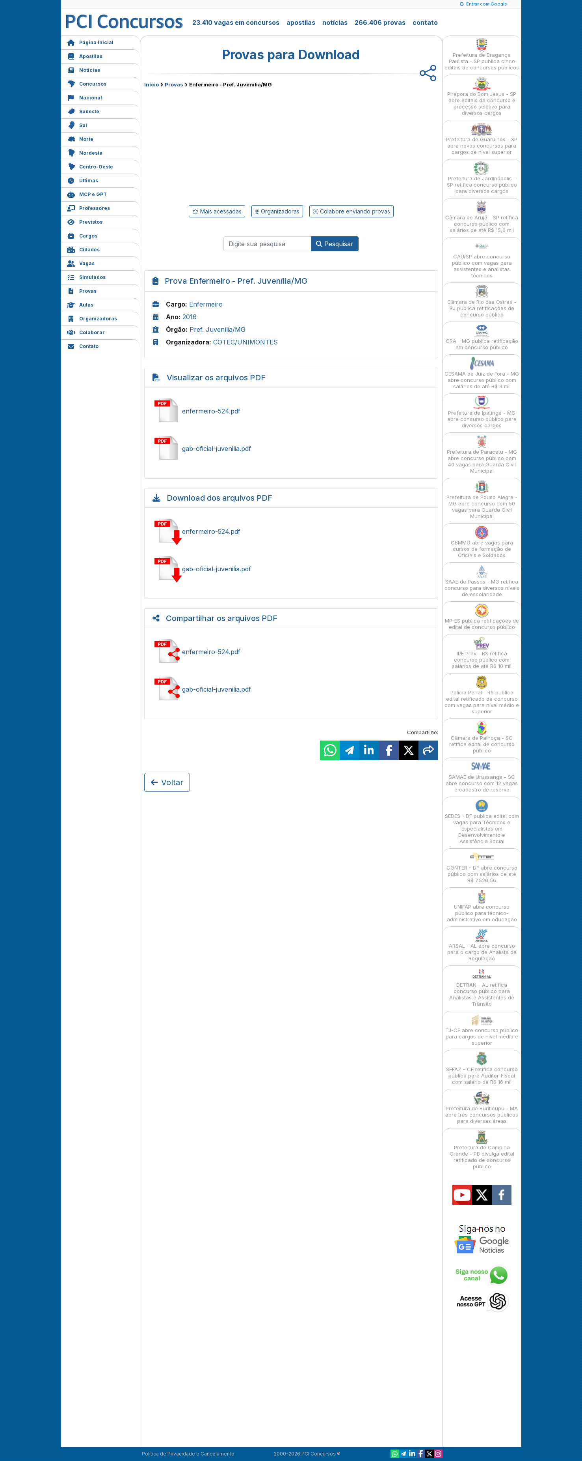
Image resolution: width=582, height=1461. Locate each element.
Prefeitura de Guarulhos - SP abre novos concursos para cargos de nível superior (481, 138)
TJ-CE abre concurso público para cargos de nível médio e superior (481, 1029)
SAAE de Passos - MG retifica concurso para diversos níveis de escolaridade (481, 581)
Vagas (81, 262)
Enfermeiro (206, 304)
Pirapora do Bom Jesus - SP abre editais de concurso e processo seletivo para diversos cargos (481, 96)
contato (425, 22)
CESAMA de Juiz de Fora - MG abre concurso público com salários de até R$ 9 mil (481, 373)
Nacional (84, 97)
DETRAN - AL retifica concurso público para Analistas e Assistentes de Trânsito (481, 987)
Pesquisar (334, 244)
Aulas (80, 304)
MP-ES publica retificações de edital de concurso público (482, 617)
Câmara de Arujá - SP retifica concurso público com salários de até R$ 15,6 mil (481, 216)
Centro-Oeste (90, 166)
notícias (335, 22)
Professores (88, 207)
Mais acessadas (217, 211)
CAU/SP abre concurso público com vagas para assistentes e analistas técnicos (482, 259)
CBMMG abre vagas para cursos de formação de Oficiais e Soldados (482, 542)
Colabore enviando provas (351, 211)
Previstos (84, 221)
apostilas (300, 22)
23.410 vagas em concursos (235, 22)
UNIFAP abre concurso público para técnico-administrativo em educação (482, 906)
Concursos (86, 83)
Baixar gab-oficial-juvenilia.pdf (291, 569)
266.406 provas (380, 22)
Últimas (82, 179)
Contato (83, 345)
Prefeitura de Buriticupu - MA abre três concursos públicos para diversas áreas (481, 1107)
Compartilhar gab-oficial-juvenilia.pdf (291, 689)
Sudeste (83, 111)
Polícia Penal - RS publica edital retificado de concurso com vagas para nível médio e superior (481, 695)
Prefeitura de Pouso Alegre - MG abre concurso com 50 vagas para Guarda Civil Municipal (481, 499)
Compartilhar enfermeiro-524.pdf (291, 652)
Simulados (86, 276)
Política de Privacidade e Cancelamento (188, 1454)
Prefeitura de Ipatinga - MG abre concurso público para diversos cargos (482, 412)
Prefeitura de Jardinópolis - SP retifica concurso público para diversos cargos (482, 177)
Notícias (83, 69)
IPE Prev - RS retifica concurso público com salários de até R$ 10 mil (481, 652)
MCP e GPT (87, 193)
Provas (82, 290)
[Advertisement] (227, 144)
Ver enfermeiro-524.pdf (291, 411)
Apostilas (84, 55)
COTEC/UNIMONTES (245, 342)
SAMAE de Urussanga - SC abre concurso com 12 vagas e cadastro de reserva (482, 776)
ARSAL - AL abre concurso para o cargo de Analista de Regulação (482, 945)
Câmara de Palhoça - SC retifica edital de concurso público (482, 737)
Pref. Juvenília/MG (217, 329)
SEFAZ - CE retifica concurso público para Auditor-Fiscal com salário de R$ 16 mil (482, 1068)
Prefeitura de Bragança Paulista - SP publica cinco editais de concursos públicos (481, 54)
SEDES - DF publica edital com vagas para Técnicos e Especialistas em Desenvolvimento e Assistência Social (482, 821)
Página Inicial (90, 41)
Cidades (83, 249)
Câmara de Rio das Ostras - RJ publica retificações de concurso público (481, 301)
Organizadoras (92, 318)
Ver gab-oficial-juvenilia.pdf (291, 448)
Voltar (167, 782)
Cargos (82, 235)
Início (151, 84)
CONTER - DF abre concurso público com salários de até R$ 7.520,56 (481, 867)
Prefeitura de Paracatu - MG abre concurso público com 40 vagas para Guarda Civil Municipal (482, 454)
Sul (77, 124)
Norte (80, 138)
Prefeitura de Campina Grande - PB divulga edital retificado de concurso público (482, 1149)
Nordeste (84, 152)
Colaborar (86, 331)
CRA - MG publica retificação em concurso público (482, 337)
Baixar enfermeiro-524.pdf (291, 531)
